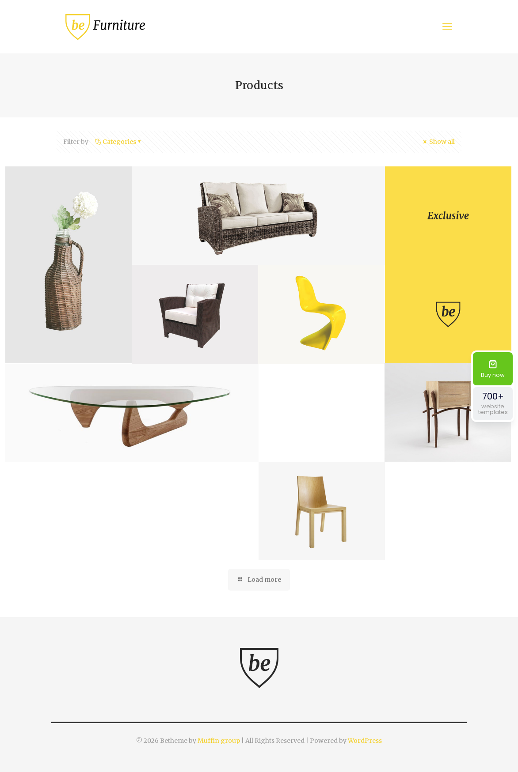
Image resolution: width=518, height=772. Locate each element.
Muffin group (219, 741)
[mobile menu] (447, 26)
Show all (438, 142)
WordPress (365, 741)
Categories (118, 142)
